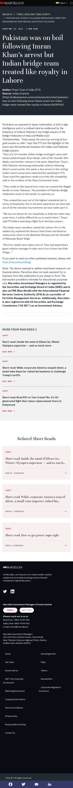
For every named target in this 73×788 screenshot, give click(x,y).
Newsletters (46, 679)
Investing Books (48, 654)
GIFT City (27, 610)
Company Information (15, 699)
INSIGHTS (7, 14)
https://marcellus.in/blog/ (16, 262)
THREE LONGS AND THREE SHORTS (33, 14)
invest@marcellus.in (19, 627)
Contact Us (10, 733)
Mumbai (10, 610)
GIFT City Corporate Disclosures (13, 681)
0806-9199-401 (22, 623)
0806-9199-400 (22, 620)
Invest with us (11, 670)
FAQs (43, 662)
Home (8, 654)
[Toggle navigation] (71, 3)
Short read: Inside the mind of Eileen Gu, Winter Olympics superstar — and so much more (34, 463)
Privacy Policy (11, 716)
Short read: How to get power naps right (32, 535)
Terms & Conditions (14, 707)
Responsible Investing (15, 724)
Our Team (9, 662)
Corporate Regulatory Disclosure (50, 689)
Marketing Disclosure (15, 691)
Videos (44, 670)
